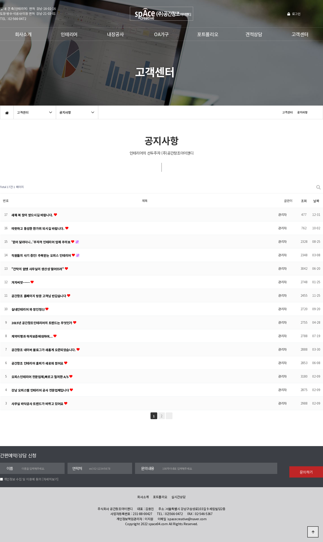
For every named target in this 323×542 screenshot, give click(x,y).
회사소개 (23, 34)
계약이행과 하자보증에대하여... (32, 336)
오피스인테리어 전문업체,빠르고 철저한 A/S (40, 376)
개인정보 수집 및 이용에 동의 (22, 479)
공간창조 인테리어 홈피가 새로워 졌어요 (37, 363)
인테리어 (69, 34)
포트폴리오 (207, 34)
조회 (304, 201)
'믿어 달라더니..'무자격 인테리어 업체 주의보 (41, 242)
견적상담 (253, 34)
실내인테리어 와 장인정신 (28, 309)
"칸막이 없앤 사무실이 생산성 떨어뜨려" (38, 269)
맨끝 (169, 415)
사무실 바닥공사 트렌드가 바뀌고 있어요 (37, 403)
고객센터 (300, 34)
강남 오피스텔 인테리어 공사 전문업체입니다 (40, 390)
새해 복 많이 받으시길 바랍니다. (32, 215)
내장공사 (115, 34)
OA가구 (161, 34)
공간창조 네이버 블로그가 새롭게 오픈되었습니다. (43, 349)
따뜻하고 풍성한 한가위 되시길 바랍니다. (38, 228)
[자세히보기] (50, 479)
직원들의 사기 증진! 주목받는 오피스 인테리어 (41, 255)
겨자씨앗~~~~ (21, 282)
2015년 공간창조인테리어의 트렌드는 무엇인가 (42, 323)
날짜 (316, 201)
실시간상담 (178, 497)
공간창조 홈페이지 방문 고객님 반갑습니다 (39, 296)
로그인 (294, 13)
